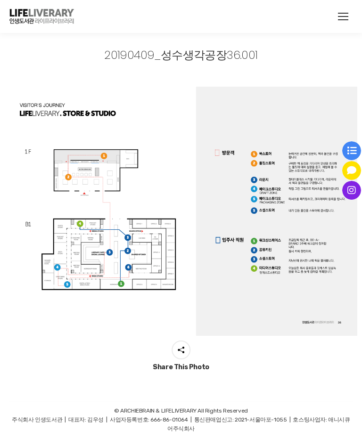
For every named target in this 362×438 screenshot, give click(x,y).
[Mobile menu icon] (343, 16)
